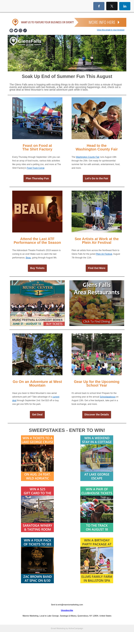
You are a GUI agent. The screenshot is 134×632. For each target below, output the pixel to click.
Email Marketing (58, 628)
